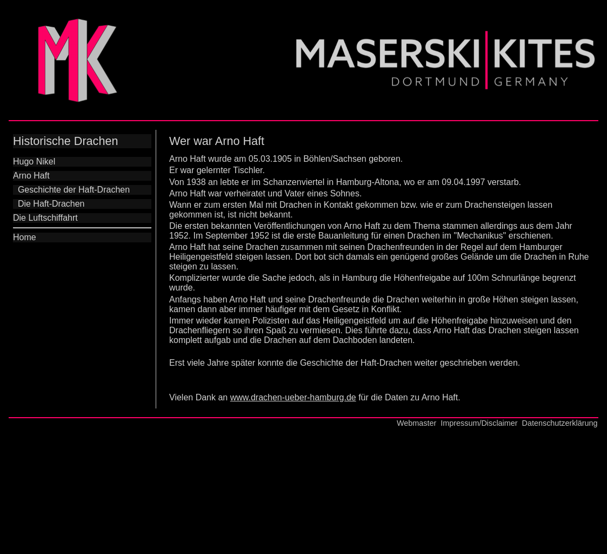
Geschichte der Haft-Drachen (71, 189)
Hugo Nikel (34, 161)
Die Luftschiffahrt (45, 217)
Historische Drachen (65, 141)
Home (24, 237)
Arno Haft (31, 175)
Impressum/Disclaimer (479, 423)
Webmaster (416, 423)
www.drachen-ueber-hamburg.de (293, 397)
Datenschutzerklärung (560, 423)
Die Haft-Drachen (49, 203)
